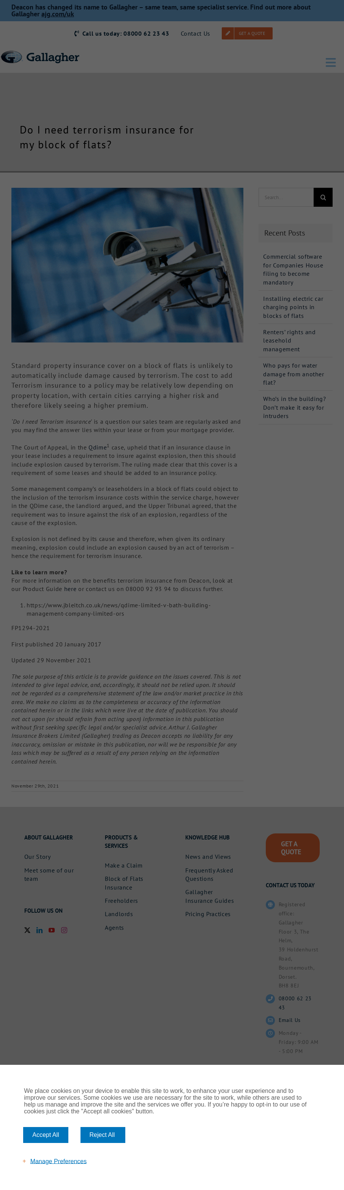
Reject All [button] (102, 1135)
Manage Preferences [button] (58, 1161)
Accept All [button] (45, 1135)
